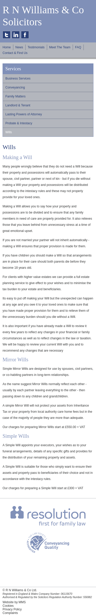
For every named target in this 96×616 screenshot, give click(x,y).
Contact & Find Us (15, 53)
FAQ (78, 47)
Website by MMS (14, 602)
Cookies (8, 606)
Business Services (17, 78)
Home (7, 47)
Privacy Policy (12, 609)
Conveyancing (15, 87)
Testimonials (36, 47)
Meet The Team (59, 47)
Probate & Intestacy (18, 123)
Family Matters (15, 96)
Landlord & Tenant (17, 105)
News (19, 47)
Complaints (10, 613)
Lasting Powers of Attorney (23, 114)
